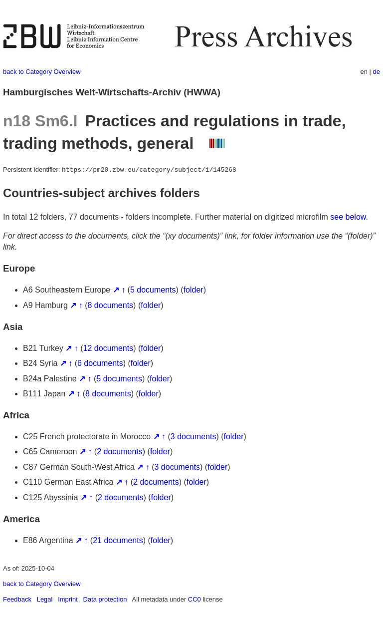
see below (348, 217)
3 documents (193, 436)
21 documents (118, 540)
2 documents (120, 451)
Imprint (68, 599)
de (376, 71)
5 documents (153, 290)
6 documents (100, 363)
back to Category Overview (42, 71)
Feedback (17, 599)
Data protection (105, 599)
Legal (45, 599)
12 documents (108, 348)
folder (193, 290)
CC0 (194, 599)
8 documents (111, 305)
